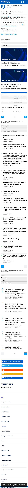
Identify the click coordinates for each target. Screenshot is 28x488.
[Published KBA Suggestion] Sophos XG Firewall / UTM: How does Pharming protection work (14, 219)
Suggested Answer (2, 183)
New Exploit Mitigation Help (10, 63)
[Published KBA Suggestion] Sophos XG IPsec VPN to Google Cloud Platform (14, 256)
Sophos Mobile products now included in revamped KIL (11, 85)
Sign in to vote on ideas (2, 288)
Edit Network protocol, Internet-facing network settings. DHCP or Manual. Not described (15, 336)
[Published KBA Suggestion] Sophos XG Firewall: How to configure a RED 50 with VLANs (14, 209)
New (26, 6)
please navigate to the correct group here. (13, 25)
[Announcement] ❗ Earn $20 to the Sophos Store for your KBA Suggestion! (14, 199)
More (10, 7)
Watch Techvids (7, 378)
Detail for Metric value (12, 347)
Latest (8, 139)
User (23, 2)
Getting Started (3, 479)
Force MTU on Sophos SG (10, 239)
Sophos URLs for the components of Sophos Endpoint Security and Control (14, 145)
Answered (2, 136)
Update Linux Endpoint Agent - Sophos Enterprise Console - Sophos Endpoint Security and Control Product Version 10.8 (15, 172)
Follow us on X (6, 366)
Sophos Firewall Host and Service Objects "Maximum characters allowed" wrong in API (15, 307)
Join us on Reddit (7, 370)
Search (21, 2)
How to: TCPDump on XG (10, 191)
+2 (26, 135)
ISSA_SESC (6, 179)
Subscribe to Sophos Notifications (11, 361)
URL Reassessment (8, 374)
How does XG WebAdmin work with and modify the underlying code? (14, 183)
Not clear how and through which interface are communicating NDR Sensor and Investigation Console (15, 293)
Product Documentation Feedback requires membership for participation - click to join (14, 485)
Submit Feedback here (9, 34)
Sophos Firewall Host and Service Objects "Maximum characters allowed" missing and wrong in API (15, 321)
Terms (2, 481)
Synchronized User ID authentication (13, 135)
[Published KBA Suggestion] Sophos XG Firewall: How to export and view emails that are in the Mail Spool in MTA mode (14, 230)
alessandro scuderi (8, 141)
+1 (12, 247)
